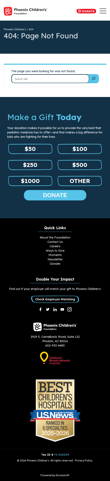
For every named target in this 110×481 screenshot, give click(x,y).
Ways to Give (55, 250)
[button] (103, 11)
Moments (55, 255)
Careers (55, 246)
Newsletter (55, 259)
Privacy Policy (83, 460)
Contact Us (55, 242)
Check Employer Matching (55, 299)
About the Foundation (55, 237)
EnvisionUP (62, 475)
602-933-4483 (55, 345)
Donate (86, 11)
